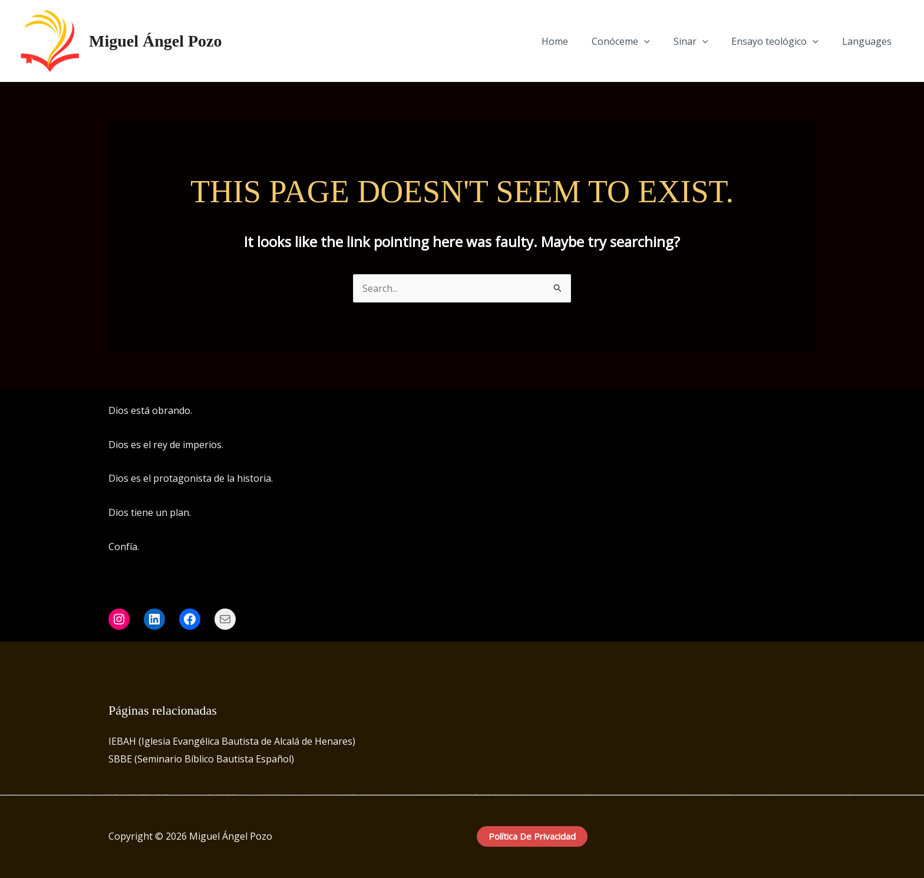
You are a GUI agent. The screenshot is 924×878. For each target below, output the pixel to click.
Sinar (702, 41)
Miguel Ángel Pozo (155, 41)
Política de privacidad (532, 836)
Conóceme (637, 41)
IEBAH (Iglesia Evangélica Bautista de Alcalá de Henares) (231, 741)
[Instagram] (792, 411)
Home (576, 41)
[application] (660, 41)
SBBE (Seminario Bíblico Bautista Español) (201, 758)
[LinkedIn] (810, 411)
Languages (869, 41)
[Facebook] (775, 411)
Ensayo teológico (782, 41)
